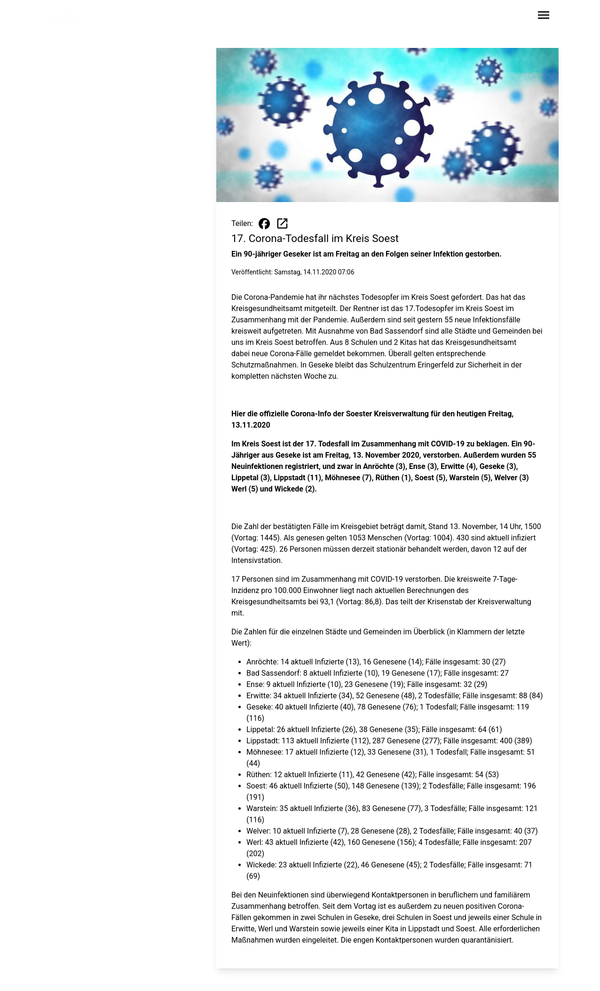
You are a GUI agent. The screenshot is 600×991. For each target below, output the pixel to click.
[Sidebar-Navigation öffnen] (543, 17)
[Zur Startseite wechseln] (71, 17)
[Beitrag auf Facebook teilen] (264, 223)
